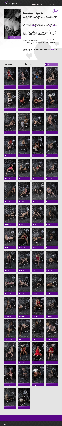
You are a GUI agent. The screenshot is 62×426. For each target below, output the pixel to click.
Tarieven (28, 4)
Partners (56, 423)
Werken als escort (47, 4)
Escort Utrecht (33, 25)
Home (24, 4)
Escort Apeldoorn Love (7, 423)
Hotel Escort (39, 4)
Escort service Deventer (51, 52)
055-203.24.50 (14, 37)
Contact (54, 4)
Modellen (34, 4)
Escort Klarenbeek (52, 25)
